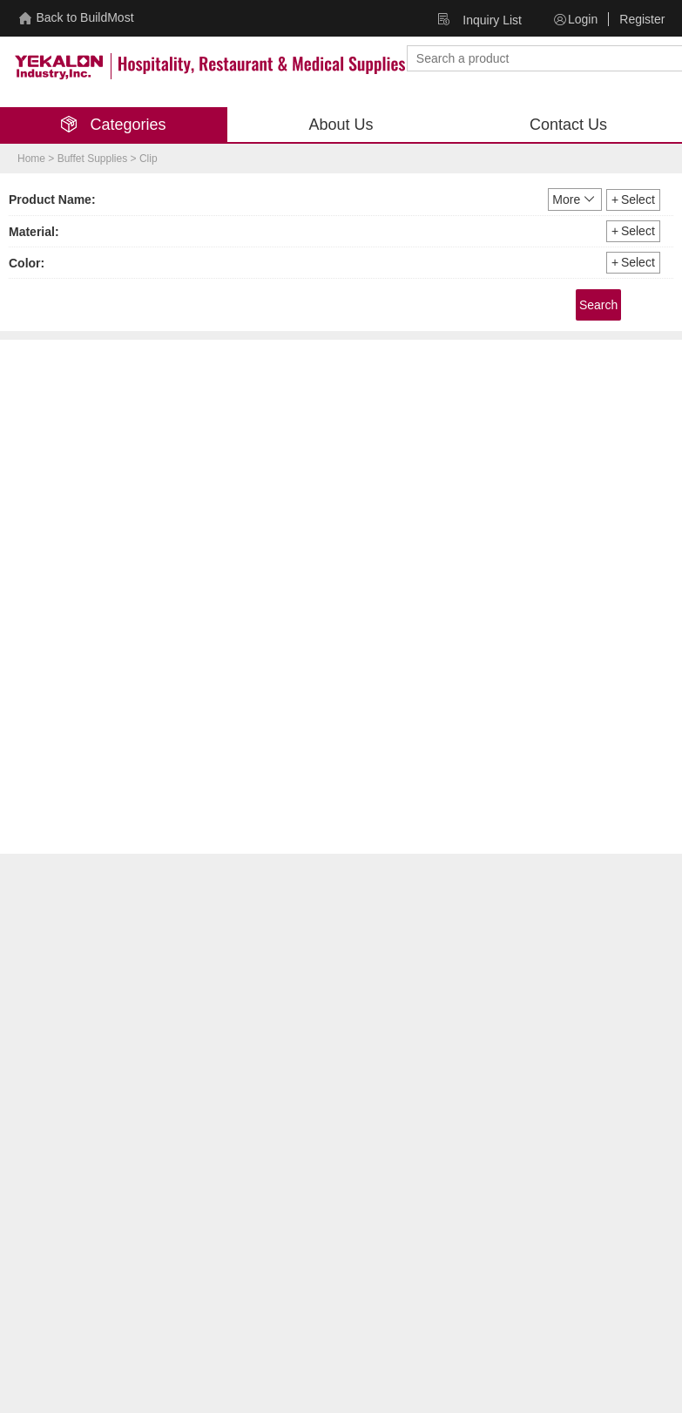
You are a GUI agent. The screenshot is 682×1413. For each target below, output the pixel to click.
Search (598, 305)
